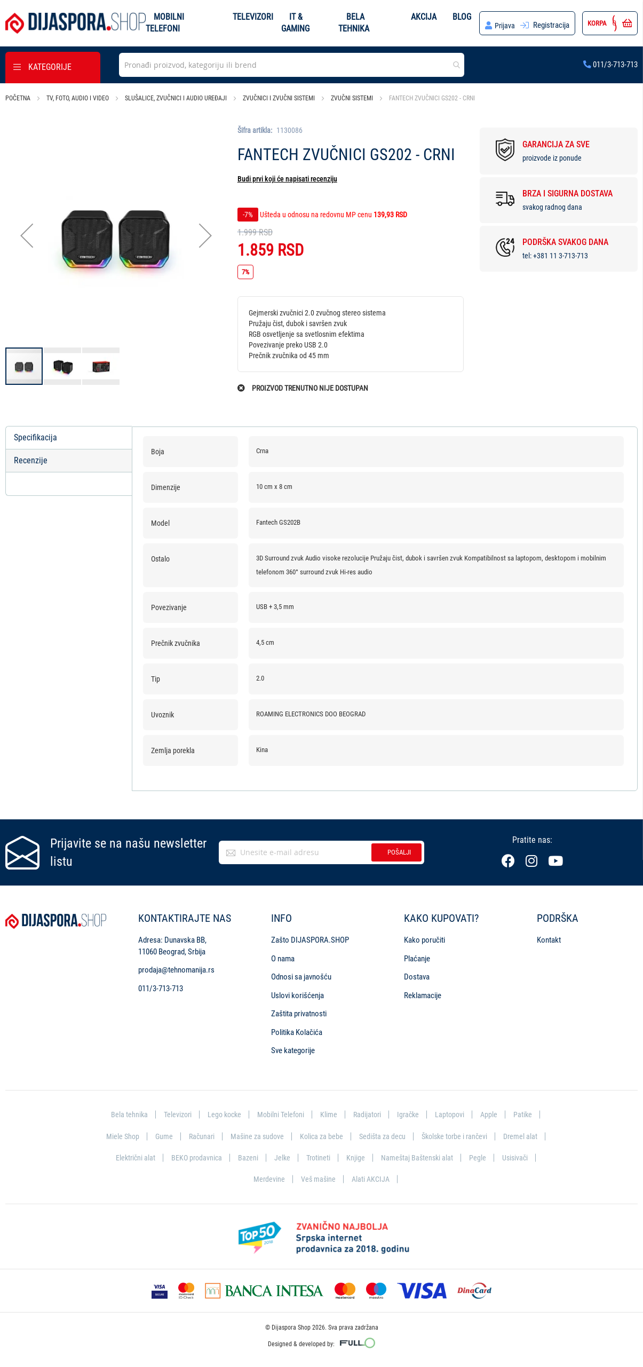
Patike (528, 1112)
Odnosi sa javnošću (301, 974)
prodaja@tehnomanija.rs (176, 968)
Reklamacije (422, 993)
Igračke (411, 1112)
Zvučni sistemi (352, 98)
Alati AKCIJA (372, 1178)
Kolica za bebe (320, 1134)
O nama (283, 956)
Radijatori (369, 1112)
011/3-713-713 (610, 64)
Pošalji (399, 850)
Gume (158, 1134)
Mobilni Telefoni (280, 1112)
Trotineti (318, 1156)
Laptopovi (454, 1112)
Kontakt (549, 938)
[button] (26, 235)
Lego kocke (222, 1112)
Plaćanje (417, 956)
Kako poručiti (424, 938)
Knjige (356, 1156)
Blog (461, 16)
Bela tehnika (123, 1112)
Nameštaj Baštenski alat (419, 1156)
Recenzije (30, 460)
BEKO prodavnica (194, 1156)
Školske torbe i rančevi (458, 1134)
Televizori (253, 16)
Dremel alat (527, 1134)
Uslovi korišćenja (297, 993)
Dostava (417, 974)
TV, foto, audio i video (77, 98)
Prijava (504, 25)
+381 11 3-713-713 (560, 255)
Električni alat (131, 1156)
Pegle (480, 1156)
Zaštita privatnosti (299, 1011)
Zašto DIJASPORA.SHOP (310, 938)
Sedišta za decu (383, 1134)
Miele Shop (116, 1134)
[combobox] (291, 65)
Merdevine (268, 1178)
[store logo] (75, 23)
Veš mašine (318, 1178)
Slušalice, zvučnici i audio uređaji (176, 98)
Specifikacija (35, 437)
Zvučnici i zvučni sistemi (279, 98)
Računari (196, 1134)
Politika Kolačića (296, 1029)
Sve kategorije (293, 1048)
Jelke (281, 1156)
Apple (494, 1112)
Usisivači (519, 1156)
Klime (329, 1112)
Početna (17, 98)
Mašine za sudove (254, 1134)
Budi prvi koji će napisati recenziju (287, 179)
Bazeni (246, 1156)
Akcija (423, 16)
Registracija (551, 25)
